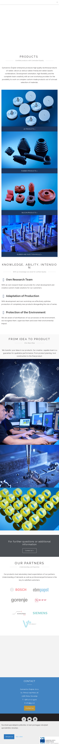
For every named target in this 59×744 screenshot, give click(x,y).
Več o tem (19, 736)
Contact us (30, 708)
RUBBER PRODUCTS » (29, 171)
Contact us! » (29, 550)
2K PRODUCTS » (29, 129)
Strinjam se (9, 737)
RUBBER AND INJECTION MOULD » (29, 254)
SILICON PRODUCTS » (30, 213)
